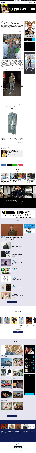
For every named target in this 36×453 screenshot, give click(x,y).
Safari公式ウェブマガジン (17, 0)
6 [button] (17, 329)
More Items (18, 331)
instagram (20, 165)
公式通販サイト (30, 2)
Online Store (16, 297)
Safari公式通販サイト (24, 0)
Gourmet (14, 264)
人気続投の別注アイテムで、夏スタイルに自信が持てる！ (17, 254)
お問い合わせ (10, 448)
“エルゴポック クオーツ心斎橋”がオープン (25, 432)
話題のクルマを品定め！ (16, 399)
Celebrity (3, 182)
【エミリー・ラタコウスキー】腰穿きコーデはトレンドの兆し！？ (22, 181)
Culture (5, 434)
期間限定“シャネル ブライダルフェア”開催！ (17, 279)
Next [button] (22, 86)
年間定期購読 (26, 40)
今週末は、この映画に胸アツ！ (17, 389)
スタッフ (26, 448)
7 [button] (18, 329)
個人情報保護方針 (22, 448)
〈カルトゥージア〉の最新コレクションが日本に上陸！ (17, 271)
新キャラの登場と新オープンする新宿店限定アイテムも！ (4, 432)
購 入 (33, 39)
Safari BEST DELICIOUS (29, 0)
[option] (12, 86)
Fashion (14, 256)
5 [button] (16, 329)
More (12, 302)
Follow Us (29, 394)
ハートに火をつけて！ (4, 367)
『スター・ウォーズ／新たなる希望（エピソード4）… (31, 371)
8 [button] (19, 329)
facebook (4, 165)
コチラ (14, 154)
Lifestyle (2, 435)
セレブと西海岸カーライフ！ (4, 389)
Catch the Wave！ (4, 356)
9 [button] (20, 329)
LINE (14, 165)
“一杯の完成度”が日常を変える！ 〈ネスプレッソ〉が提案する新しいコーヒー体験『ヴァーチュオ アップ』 (17, 263)
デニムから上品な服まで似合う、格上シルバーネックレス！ (31, 432)
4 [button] (15, 329)
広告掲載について (16, 448)
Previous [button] (1, 86)
